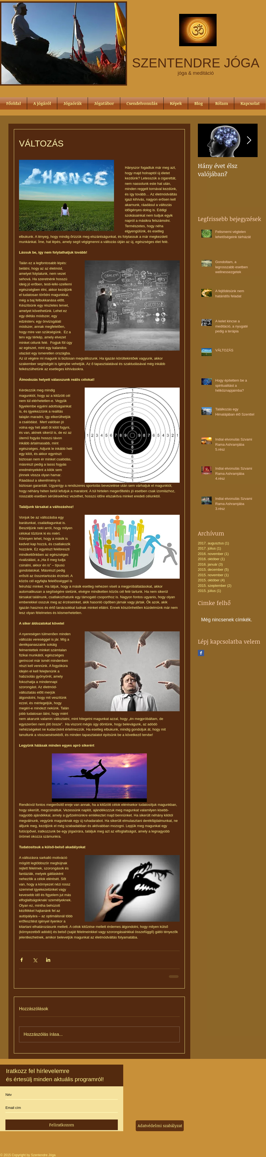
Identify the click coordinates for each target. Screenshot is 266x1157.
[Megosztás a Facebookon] (21, 959)
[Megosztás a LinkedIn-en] (48, 959)
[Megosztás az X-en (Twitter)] (34, 959)
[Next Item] (248, 140)
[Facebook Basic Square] (201, 653)
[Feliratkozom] (61, 1124)
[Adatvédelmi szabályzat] (160, 1125)
